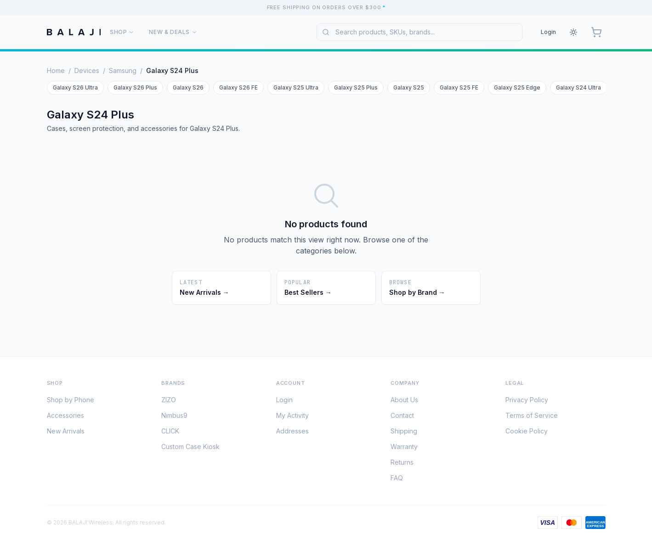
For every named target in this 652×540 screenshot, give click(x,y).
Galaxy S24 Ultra (578, 87)
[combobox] (419, 32)
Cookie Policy (526, 433)
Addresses (292, 433)
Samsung (122, 70)
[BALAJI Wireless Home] (74, 32)
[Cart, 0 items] (596, 32)
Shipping (404, 433)
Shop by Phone (70, 401)
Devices (86, 70)
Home (56, 70)
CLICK (170, 433)
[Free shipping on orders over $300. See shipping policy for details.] (326, 7)
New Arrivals (66, 433)
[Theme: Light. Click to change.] (573, 32)
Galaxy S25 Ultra (295, 87)
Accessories (65, 417)
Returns (402, 464)
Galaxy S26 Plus (135, 87)
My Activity (292, 417)
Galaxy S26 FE (238, 87)
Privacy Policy (526, 401)
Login (548, 31)
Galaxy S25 (408, 87)
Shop (122, 31)
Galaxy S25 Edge (517, 87)
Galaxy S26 (188, 87)
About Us (404, 401)
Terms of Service (531, 417)
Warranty (404, 448)
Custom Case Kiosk (190, 448)
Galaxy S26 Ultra (75, 87)
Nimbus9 (174, 417)
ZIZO (168, 401)
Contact (402, 417)
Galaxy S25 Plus (356, 87)
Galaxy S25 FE (459, 87)
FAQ (397, 480)
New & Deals (173, 31)
